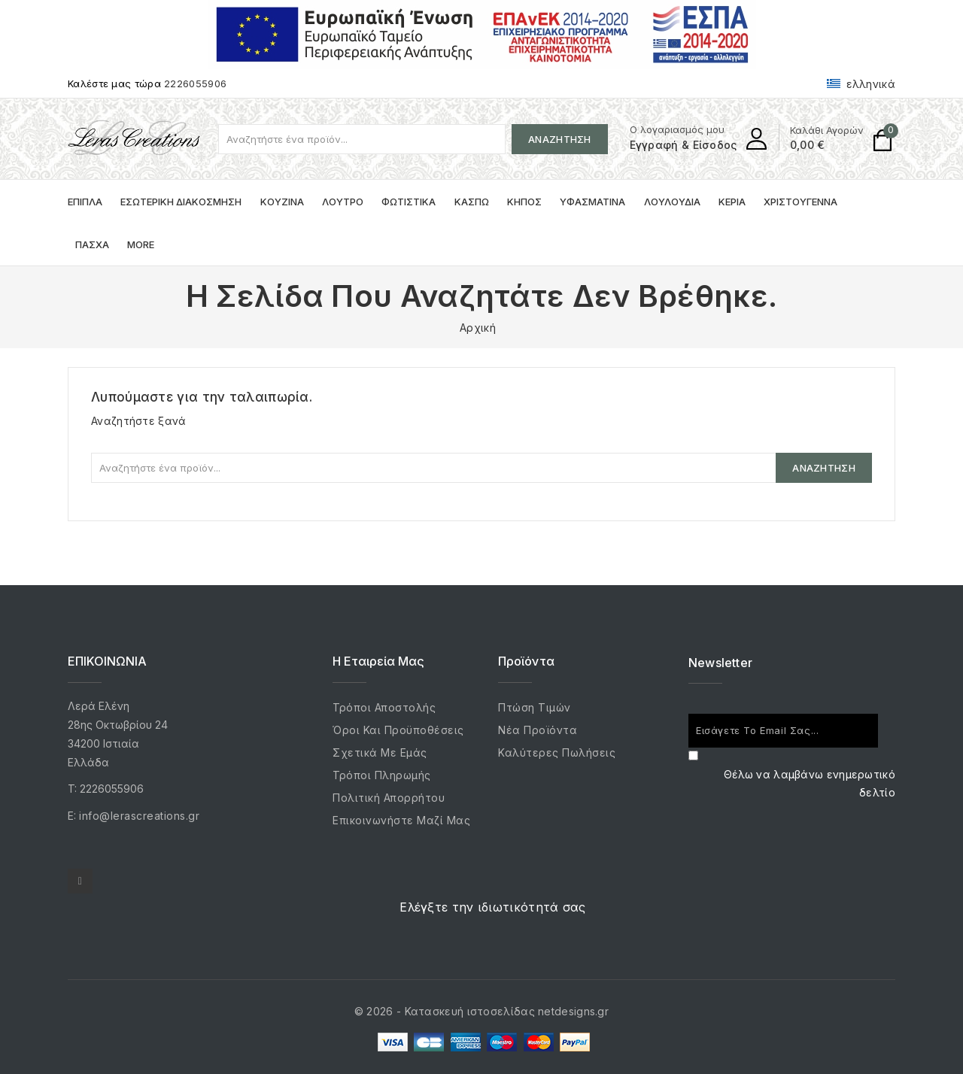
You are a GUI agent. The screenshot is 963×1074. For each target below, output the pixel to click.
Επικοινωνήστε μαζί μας (401, 820)
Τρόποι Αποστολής (384, 707)
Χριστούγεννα (800, 202)
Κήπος (524, 202)
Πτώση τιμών (534, 707)
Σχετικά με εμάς (380, 752)
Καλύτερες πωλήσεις (556, 752)
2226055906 (195, 83)
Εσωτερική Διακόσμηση (181, 202)
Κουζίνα (282, 202)
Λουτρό (342, 202)
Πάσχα (92, 244)
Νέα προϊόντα (537, 730)
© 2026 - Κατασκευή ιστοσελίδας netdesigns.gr (481, 1011)
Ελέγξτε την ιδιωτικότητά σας (492, 907)
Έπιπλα (85, 202)
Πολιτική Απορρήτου (389, 797)
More (140, 244)
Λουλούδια (672, 202)
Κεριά (732, 202)
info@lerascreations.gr (139, 815)
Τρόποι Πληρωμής (382, 775)
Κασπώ (471, 202)
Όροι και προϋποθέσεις (398, 730)
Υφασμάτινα (592, 202)
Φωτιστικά (408, 202)
